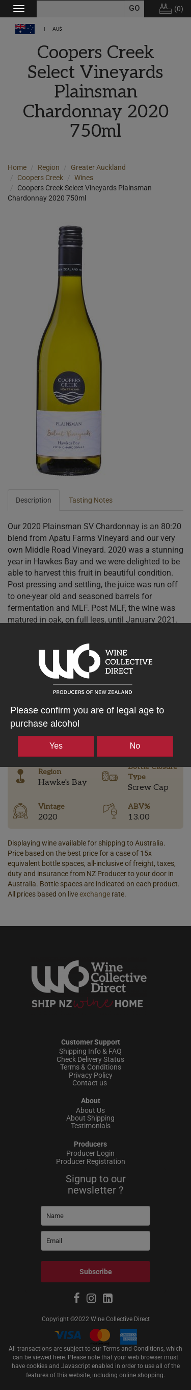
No (135, 745)
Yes (56, 745)
